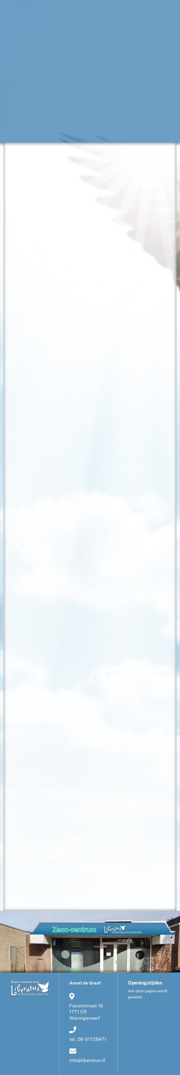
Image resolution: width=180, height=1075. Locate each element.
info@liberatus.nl (87, 1055)
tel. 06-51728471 (87, 1034)
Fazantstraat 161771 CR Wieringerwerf (86, 1006)
